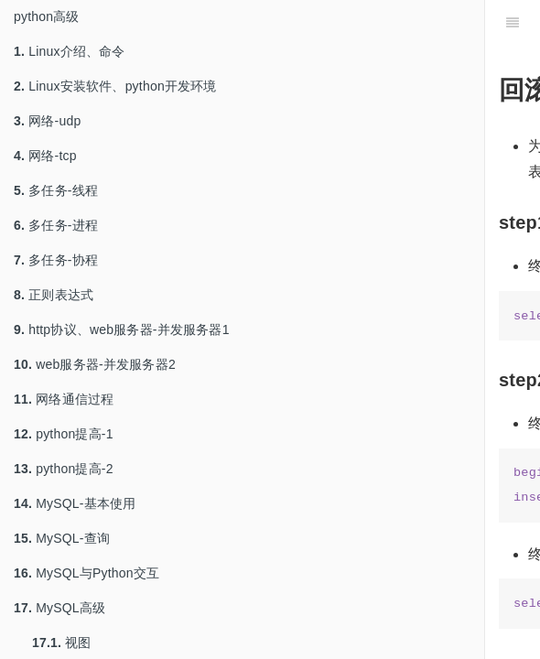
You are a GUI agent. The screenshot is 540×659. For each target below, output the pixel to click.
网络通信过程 (63, 399)
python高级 (47, 16)
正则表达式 (53, 294)
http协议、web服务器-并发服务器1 (122, 329)
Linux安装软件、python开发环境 (115, 86)
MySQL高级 (59, 607)
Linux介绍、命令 (69, 51)
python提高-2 (63, 468)
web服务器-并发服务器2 (95, 364)
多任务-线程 (56, 190)
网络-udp (47, 120)
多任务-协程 (56, 260)
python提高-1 (63, 434)
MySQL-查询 (62, 538)
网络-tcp (45, 155)
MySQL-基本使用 (75, 503)
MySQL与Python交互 (86, 573)
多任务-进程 (56, 225)
